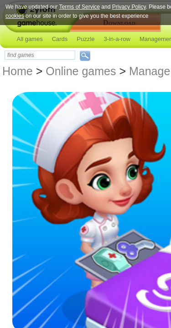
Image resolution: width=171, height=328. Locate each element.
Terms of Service (79, 7)
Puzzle (85, 39)
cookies (14, 16)
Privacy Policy (129, 7)
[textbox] (40, 55)
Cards (60, 39)
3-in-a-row (117, 39)
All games (30, 39)
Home (17, 71)
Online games (81, 71)
